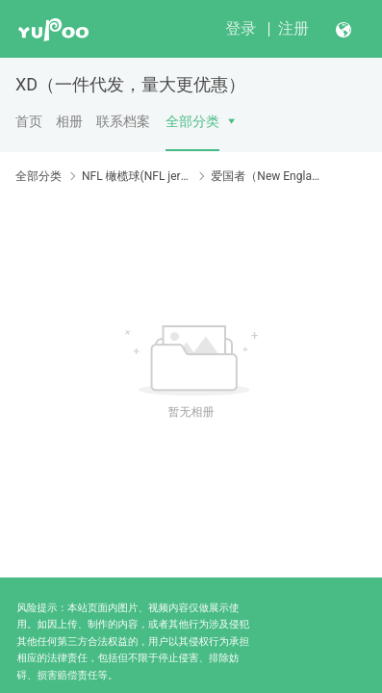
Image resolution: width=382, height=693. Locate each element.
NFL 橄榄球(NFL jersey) (136, 176)
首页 (28, 121)
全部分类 (192, 121)
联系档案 (123, 121)
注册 (293, 28)
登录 (240, 28)
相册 (69, 121)
